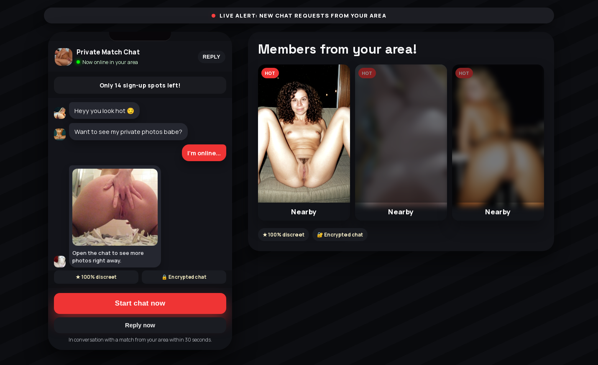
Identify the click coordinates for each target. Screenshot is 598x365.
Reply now (140, 325)
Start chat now (140, 303)
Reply (211, 57)
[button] (304, 142)
